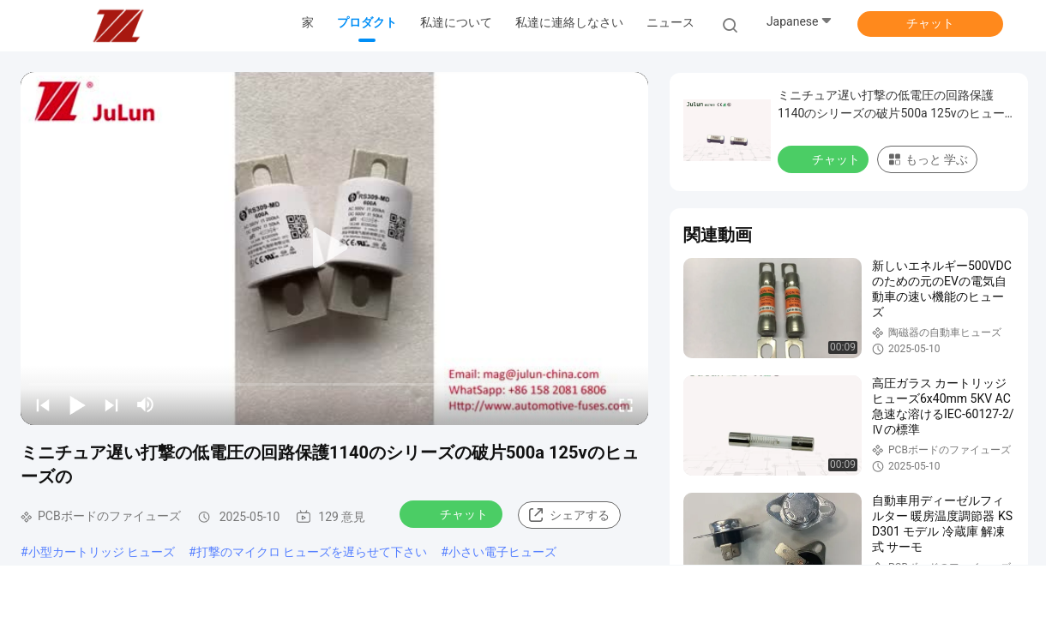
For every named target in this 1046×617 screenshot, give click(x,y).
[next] (111, 404)
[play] (334, 248)
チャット (930, 23)
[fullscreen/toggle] (626, 404)
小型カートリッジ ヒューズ (101, 552)
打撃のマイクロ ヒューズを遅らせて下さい (311, 552)
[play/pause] (77, 404)
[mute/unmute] (146, 404)
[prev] (43, 404)
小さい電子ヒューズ (502, 552)
